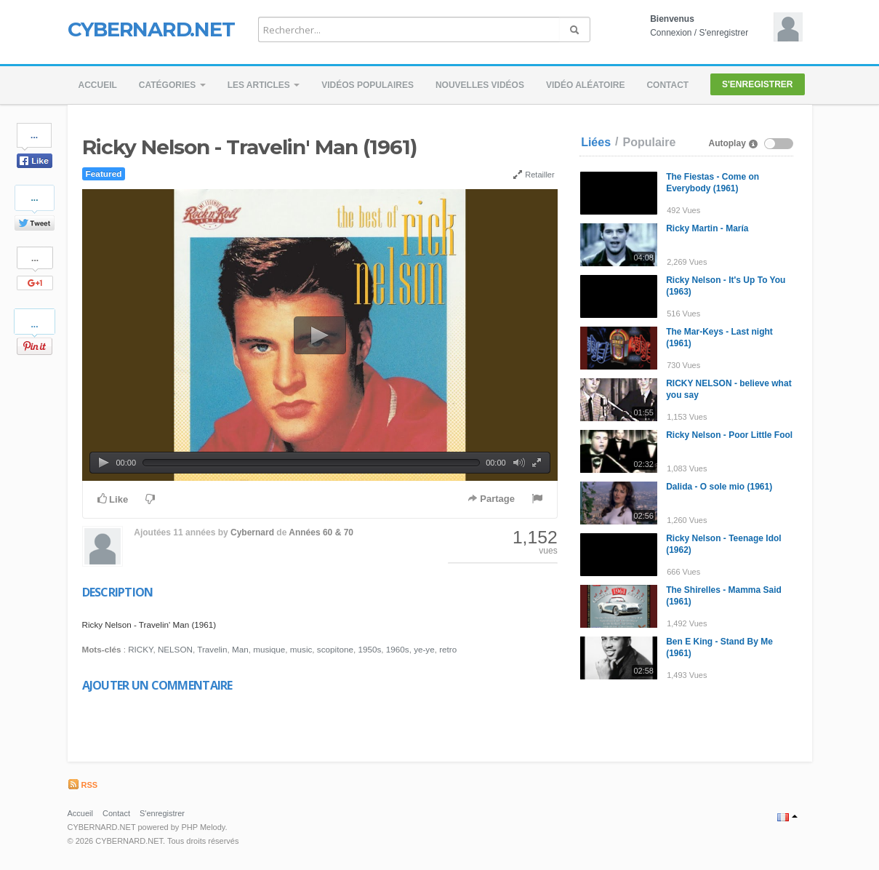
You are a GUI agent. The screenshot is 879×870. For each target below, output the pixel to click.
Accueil (98, 85)
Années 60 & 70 (321, 532)
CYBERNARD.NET (151, 29)
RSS (83, 785)
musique (269, 649)
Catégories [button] (172, 85)
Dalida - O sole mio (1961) (719, 487)
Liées (596, 142)
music (301, 649)
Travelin (212, 649)
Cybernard (252, 532)
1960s (397, 649)
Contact (667, 85)
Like (113, 499)
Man (240, 649)
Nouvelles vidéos (480, 85)
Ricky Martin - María (707, 228)
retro (448, 649)
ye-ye (424, 649)
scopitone (335, 649)
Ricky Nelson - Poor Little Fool (729, 435)
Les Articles (264, 85)
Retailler (533, 174)
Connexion (670, 33)
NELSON (175, 649)
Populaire (649, 142)
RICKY (140, 649)
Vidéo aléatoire (585, 85)
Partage (491, 498)
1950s (369, 649)
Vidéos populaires (367, 85)
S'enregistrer (724, 33)
